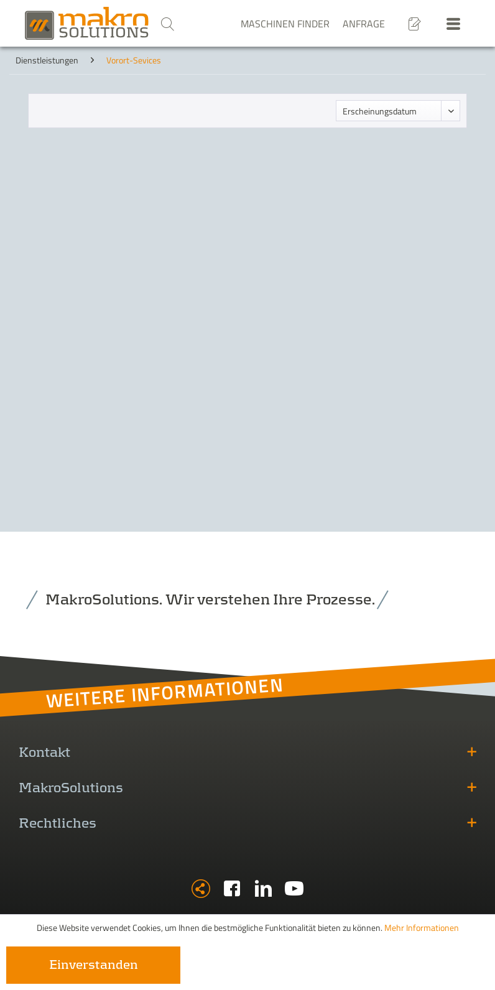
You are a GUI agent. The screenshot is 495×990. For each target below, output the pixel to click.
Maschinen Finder (285, 23)
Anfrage (364, 23)
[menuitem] (167, 23)
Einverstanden (93, 965)
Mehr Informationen (421, 927)
